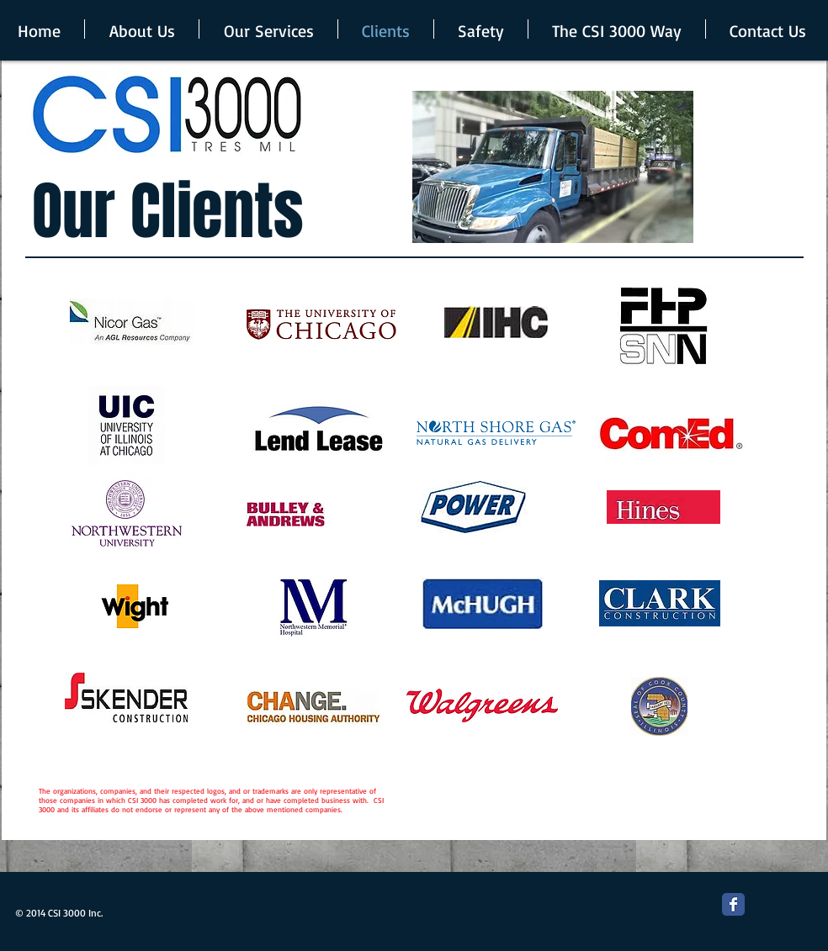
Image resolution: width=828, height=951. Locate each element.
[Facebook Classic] (733, 904)
